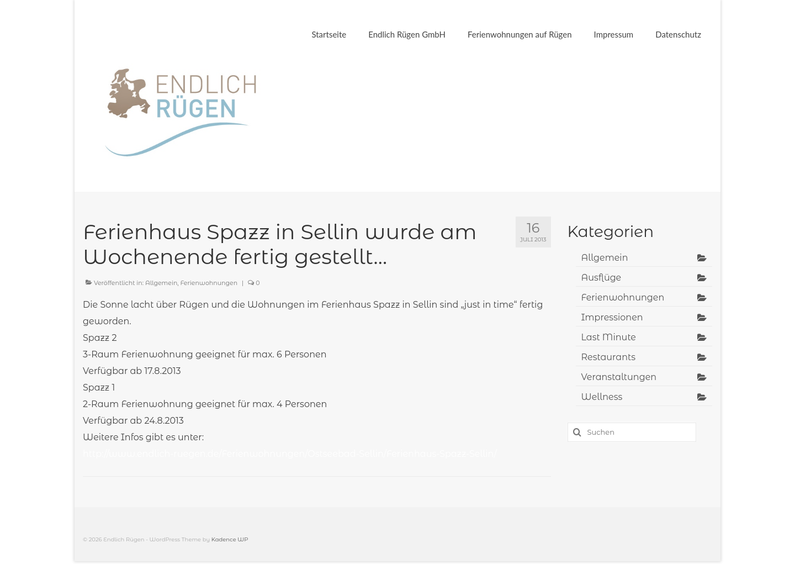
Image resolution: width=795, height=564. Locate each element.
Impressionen (612, 317)
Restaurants (608, 357)
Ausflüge (601, 277)
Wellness (602, 397)
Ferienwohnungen (209, 283)
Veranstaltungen (619, 377)
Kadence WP (229, 539)
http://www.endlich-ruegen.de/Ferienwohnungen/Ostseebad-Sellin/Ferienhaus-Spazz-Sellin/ (290, 454)
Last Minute (608, 337)
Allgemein (161, 283)
